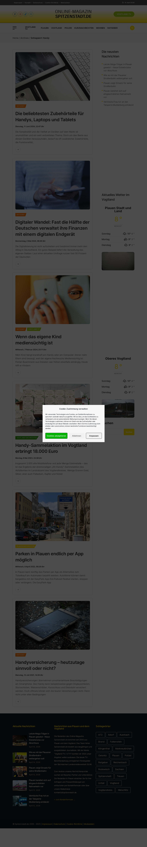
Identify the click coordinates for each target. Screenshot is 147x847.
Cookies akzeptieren (56, 435)
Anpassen (94, 435)
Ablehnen (76, 435)
